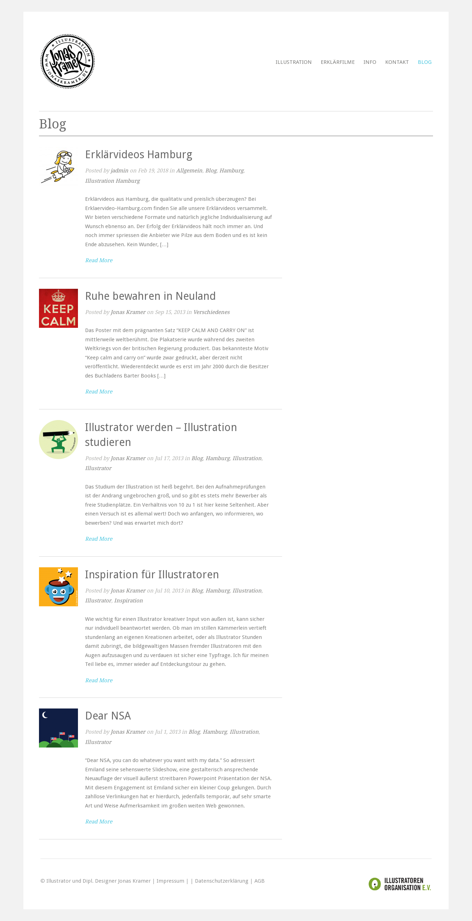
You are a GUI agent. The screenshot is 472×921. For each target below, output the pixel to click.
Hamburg (231, 170)
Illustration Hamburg (112, 181)
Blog (425, 62)
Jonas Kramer (128, 312)
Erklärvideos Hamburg (138, 154)
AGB (259, 881)
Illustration (294, 62)
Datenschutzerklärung (221, 881)
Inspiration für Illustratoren (152, 574)
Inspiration (128, 600)
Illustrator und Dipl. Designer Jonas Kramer (98, 881)
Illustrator (98, 468)
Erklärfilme (338, 62)
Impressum (170, 881)
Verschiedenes (211, 312)
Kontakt (397, 62)
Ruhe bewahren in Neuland (150, 296)
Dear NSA (108, 716)
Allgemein (189, 170)
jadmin (119, 170)
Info (370, 62)
